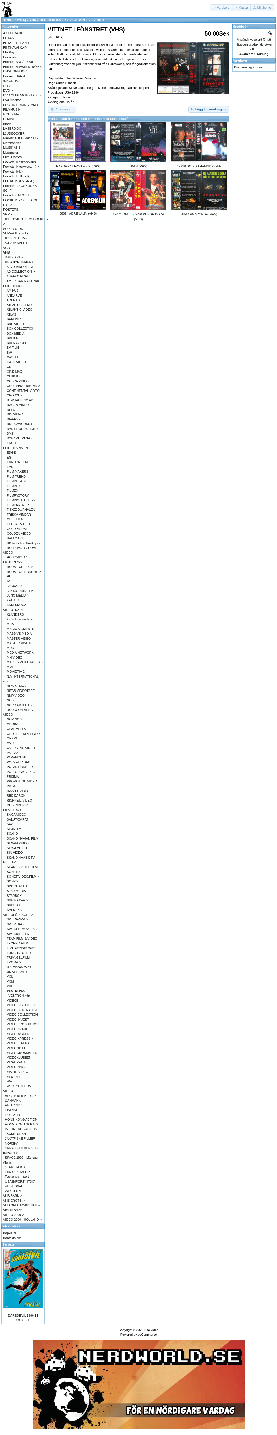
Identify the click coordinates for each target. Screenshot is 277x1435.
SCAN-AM (14, 829)
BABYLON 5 (14, 257)
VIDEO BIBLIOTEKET (22, 1005)
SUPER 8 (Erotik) (15, 233)
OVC (10, 743)
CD (9, 366)
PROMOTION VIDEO (22, 781)
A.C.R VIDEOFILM (20, 267)
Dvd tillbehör (12, 100)
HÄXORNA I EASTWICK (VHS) (78, 166)
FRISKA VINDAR (19, 514)
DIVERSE (13, 419)
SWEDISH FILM (18, 933)
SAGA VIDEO (16, 814)
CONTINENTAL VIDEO (23, 390)
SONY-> (12, 881)
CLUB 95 (13, 376)
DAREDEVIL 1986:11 (23, 1315)
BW (9, 352)
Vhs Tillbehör (12, 1210)
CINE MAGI (15, 371)
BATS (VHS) (138, 166)
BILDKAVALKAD (15, 47)
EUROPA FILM (17, 462)
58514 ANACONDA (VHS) (198, 214)
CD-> (7, 85)
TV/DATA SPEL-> (15, 243)
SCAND (12, 833)
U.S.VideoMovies (19, 967)
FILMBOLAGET (18, 481)
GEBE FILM (15, 519)
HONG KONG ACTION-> (22, 1119)
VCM (10, 981)
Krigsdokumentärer (20, 619)
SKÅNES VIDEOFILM (22, 867)
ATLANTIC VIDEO (20, 309)
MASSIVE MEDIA (19, 633)
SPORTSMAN (17, 886)
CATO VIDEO (16, 362)
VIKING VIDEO (17, 1072)
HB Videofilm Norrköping (24, 543)
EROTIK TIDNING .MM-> (21, 105)
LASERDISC (12, 128)
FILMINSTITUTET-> (21, 500)
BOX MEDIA (15, 333)
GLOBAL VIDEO (18, 524)
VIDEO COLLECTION (22, 1014)
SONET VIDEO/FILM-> (23, 876)
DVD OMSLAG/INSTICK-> (22, 95)
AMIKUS (13, 290)
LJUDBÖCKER (14, 133)
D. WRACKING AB (20, 400)
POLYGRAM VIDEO (21, 772)
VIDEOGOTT (16, 1048)
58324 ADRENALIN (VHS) (78, 213)
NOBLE (12, 700)
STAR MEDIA (16, 890)
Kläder (7, 124)
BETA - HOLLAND (16, 42)
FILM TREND (16, 476)
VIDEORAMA (16, 1062)
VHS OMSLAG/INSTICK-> (21, 1205)
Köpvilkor (9, 1233)
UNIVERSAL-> (17, 972)
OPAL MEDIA (16, 728)
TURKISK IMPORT (18, 1172)
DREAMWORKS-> (20, 424)
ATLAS (11, 314)
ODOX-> (13, 724)
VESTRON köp (19, 995)
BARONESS (15, 319)
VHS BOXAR (14, 1186)
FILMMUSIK (11, 109)
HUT (10, 576)
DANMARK (13, 1100)
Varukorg (240, 60)
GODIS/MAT (12, 114)
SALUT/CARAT (17, 819)
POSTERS (10, 209)
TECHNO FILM (17, 943)
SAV (10, 824)
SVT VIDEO (15, 924)
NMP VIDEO (16, 695)
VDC (10, 986)
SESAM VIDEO (18, 843)
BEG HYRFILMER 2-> (20, 1095)
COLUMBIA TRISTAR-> (23, 385)
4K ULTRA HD (13, 33)
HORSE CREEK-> (20, 567)
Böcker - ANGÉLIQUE (18, 62)
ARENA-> (13, 300)
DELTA (11, 409)
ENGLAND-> (14, 1105)
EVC (10, 467)
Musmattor (10, 152)
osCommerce (147, 1334)
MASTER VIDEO (19, 638)
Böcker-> (9, 57)
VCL (10, 976)
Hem (7, 20)
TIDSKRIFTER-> (15, 238)
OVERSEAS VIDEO (21, 748)
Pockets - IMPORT (16, 195)
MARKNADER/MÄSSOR (20, 138)
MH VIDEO (14, 657)
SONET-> (13, 871)
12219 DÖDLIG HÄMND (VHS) (199, 166)
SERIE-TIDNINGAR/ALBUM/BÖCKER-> (25, 219)
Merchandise (12, 143)
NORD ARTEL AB (19, 705)
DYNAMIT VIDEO (19, 438)
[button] (221, 7)
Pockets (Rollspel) (16, 176)
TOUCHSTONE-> (19, 953)
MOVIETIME (16, 671)
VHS (33, 20)
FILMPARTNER (18, 505)
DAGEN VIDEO (18, 405)
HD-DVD (9, 119)
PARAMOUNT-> (18, 757)
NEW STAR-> (16, 686)
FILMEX (12, 490)
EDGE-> (12, 452)
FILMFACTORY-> (19, 495)
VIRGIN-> (13, 1076)
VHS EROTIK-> (14, 1200)
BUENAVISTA (16, 343)
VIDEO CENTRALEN (22, 1010)
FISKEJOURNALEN (21, 509)
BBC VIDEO (15, 324)
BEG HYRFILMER (53, 20)
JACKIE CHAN (15, 1134)
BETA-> (8, 38)
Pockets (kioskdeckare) (19, 162)
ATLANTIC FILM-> (20, 305)
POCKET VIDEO (18, 762)
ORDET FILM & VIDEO (23, 733)
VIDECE (12, 1000)
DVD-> (8, 90)
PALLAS (12, 752)
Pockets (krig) (13, 171)
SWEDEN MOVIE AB (22, 929)
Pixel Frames (12, 157)
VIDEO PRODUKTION (23, 1024)
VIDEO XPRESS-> (20, 1038)
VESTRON (77, 20)
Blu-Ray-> (10, 52)
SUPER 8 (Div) (13, 228)
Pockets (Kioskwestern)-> (21, 166)
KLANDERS (15, 614)
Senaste (8, 1244)
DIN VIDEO (15, 414)
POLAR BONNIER (20, 767)
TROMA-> (14, 962)
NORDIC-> (14, 719)
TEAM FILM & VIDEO (22, 938)
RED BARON (16, 795)
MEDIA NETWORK (20, 652)
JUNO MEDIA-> (18, 595)
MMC (10, 667)
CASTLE (13, 357)
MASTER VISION (19, 643)
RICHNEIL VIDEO (19, 800)
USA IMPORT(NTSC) (20, 1181)
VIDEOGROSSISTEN (22, 1052)
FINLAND (11, 1110)
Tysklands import (17, 1176)
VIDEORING (16, 1067)
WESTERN (13, 1191)
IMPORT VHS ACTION (21, 1129)
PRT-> (11, 786)
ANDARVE (14, 295)
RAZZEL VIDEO (18, 791)
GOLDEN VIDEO (19, 533)
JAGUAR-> (15, 586)
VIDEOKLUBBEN (19, 1057)
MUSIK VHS (12, 147)
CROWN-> (14, 395)
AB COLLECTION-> (21, 271)
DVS (10, 433)
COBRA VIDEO (18, 381)
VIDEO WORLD (18, 1033)
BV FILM (13, 347)
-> (8, 252)
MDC (10, 648)
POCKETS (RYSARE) (18, 181)
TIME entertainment (21, 948)
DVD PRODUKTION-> (22, 428)
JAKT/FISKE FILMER (20, 1138)
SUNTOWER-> (17, 900)
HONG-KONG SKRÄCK (22, 1124)
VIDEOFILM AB (18, 1043)
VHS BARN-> (12, 1195)
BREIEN (12, 338)
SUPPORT (14, 905)
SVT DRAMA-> (17, 919)
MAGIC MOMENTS (20, 629)
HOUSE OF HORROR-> (24, 571)
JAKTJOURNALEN (20, 590)
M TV (10, 624)
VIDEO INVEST (18, 1019)
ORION (12, 738)
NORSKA (11, 1143)
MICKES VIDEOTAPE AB (25, 662)
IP (8, 581)
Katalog (20, 20)
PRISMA (13, 776)
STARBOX (14, 895)
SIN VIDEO (15, 852)
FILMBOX (13, 486)
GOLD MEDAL (17, 528)
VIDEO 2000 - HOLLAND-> (22, 1219)
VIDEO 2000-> (13, 1214)
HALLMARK (15, 538)
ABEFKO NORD (18, 276)
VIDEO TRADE (17, 1029)
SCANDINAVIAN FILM (22, 838)
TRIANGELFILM (18, 957)
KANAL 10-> (15, 600)
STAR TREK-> (15, 1167)
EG (9, 457)
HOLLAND (12, 1115)
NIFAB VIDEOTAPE (21, 690)
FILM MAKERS (17, 471)
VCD (6, 247)
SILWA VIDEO (17, 848)
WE (9, 1081)
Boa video (151, 1330)
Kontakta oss (12, 1238)
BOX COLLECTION (21, 328)
